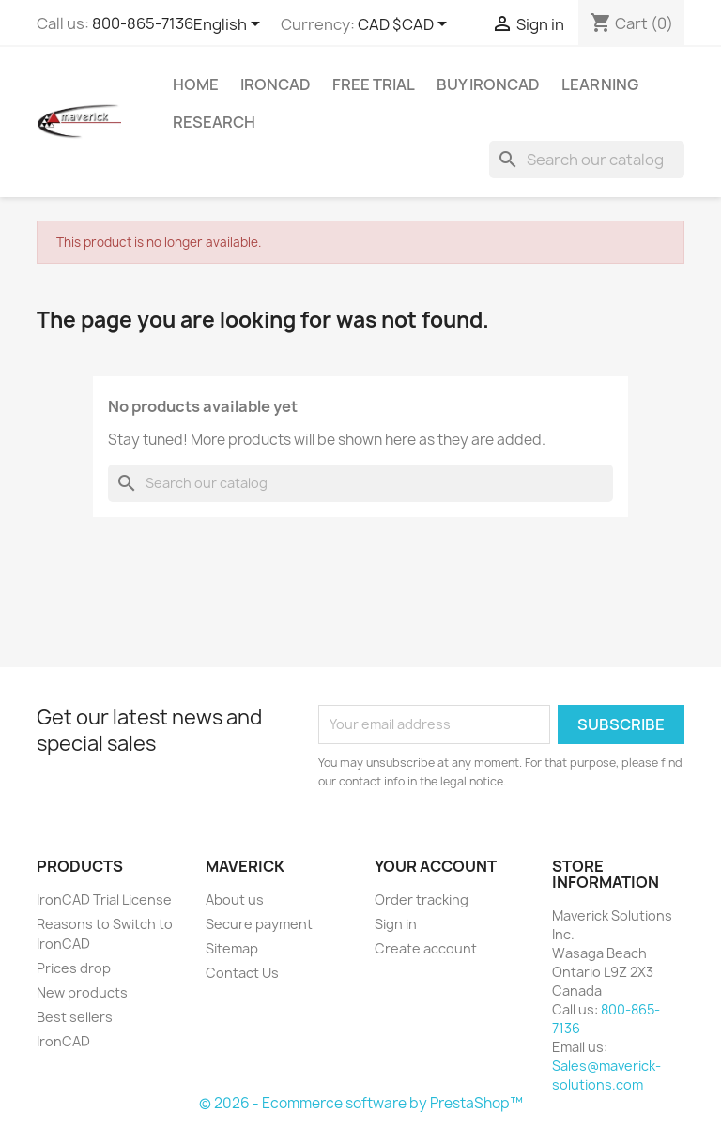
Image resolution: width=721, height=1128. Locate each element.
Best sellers (75, 1017)
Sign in (396, 924)
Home (196, 84)
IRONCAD (275, 84)
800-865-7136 (142, 23)
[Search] (586, 159)
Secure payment (259, 924)
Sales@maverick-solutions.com (606, 1075)
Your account (436, 866)
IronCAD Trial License (104, 899)
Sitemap (232, 948)
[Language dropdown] (230, 25)
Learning (599, 84)
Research (214, 122)
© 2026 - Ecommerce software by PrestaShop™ (361, 1103)
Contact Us (242, 973)
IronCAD (63, 1041)
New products (82, 992)
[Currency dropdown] (405, 25)
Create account (426, 948)
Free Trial (373, 84)
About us (235, 899)
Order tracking (421, 899)
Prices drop (74, 968)
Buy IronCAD (488, 84)
